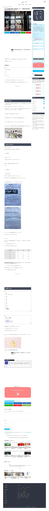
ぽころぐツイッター (36, 33)
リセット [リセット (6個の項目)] (27, 494)
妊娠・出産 (30, 5)
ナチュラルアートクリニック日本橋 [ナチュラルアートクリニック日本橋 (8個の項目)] (21, 493)
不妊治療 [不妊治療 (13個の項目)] (21, 495)
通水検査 (19, 402)
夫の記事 (33, 106)
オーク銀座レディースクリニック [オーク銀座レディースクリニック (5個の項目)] (26, 491)
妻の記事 (6, 504)
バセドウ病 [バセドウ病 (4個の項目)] (27, 493)
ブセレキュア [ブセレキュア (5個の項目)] (19, 494)
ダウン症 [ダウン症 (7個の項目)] (23, 492)
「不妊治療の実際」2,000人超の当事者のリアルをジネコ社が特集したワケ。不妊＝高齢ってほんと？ (38, 124)
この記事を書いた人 (7, 361)
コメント (5, 414)
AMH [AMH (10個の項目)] (23, 489)
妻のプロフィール (24, 508)
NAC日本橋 (16, 402)
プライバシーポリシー (9, 508)
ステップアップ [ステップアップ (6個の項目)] (19, 492)
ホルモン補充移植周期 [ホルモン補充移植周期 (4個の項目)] (23, 494)
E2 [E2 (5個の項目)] (24, 489)
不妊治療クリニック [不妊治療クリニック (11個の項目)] (25, 495)
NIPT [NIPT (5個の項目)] (18, 490)
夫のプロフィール (19, 508)
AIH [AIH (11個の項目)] (21, 489)
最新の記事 (12, 361)
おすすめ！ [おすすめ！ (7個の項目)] (22, 490)
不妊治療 (23, 5)
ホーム (5, 508)
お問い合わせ (14, 508)
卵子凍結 (26, 5)
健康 (33, 104)
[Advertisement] (17, 41)
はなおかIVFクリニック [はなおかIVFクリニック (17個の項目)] (20, 491)
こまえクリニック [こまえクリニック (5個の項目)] (25, 490)
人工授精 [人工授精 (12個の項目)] (28, 495)
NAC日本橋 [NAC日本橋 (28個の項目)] (28, 489)
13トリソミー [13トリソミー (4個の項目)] (19, 489)
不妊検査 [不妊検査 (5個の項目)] (19, 495)
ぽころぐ (31, 508)
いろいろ (6, 500)
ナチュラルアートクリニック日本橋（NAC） (9, 402)
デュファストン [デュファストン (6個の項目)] (25, 492)
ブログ (33, 100)
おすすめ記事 (19, 5)
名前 (5, 422)
